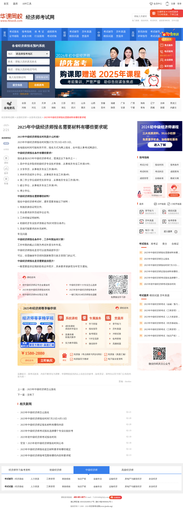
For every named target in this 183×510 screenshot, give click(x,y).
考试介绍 (144, 165)
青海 (143, 108)
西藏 (152, 108)
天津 (44, 103)
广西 (133, 103)
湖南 (53, 108)
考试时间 (153, 21)
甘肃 (123, 108)
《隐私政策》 (24, 94)
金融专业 (97, 479)
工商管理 (50, 479)
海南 (143, 103)
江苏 (63, 103)
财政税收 (66, 479)
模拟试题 (74, 36)
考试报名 (14, 31)
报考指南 (27, 31)
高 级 (133, 34)
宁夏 (133, 108)
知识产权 (82, 479)
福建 (113, 103)
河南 (24, 108)
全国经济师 (21, 117)
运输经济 (113, 479)
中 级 (99, 34)
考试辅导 (74, 31)
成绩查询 (52, 31)
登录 (179, 4)
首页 (6, 3)
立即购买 (46, 360)
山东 (83, 103)
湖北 (63, 108)
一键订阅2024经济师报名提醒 (83, 294)
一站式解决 (147, 193)
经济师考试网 (40, 17)
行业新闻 (39, 36)
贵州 (103, 108)
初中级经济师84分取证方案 (35, 294)
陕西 (113, 108)
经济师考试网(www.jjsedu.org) (100, 506)
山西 (93, 103)
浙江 (73, 103)
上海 (53, 103)
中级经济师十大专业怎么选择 (83, 285)
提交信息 (17, 85)
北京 (34, 103)
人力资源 (35, 479)
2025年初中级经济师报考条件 (83, 290)
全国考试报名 (35, 117)
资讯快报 (142, 31)
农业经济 (153, 479)
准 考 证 (39, 31)
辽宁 (152, 103)
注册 (173, 4)
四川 (73, 108)
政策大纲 (27, 36)
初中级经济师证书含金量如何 (36, 285)
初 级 (64, 34)
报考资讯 (147, 188)
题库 (15, 3)
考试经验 (52, 36)
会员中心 (158, 4)
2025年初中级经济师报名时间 (36, 290)
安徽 (103, 103)
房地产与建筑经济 (133, 479)
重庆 (83, 108)
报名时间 (144, 21)
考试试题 (155, 36)
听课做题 (147, 190)
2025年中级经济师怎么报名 (41, 389)
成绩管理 (144, 178)
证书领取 (14, 36)
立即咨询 (167, 39)
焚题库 (85, 36)
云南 (93, 108)
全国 (24, 103)
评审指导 (142, 36)
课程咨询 (29, 277)
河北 (34, 108)
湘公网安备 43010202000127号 (82, 502)
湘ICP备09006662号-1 (104, 502)
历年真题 (87, 31)
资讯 (4, 34)
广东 (123, 103)
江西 (44, 108)
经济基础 (19, 479)
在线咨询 (39, 85)
